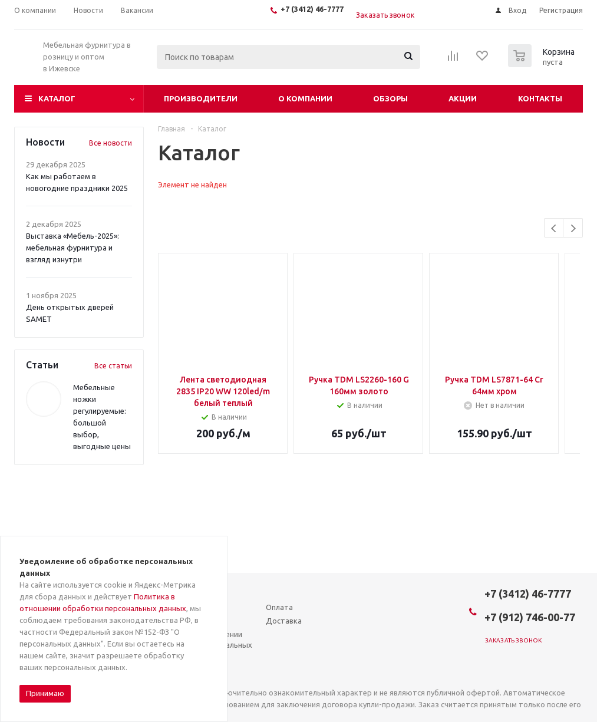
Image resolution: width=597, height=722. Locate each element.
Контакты (540, 98)
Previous (554, 228)
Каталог (56, 98)
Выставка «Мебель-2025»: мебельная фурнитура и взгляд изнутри (72, 247)
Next (573, 228)
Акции (462, 98)
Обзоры (390, 98)
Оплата (279, 607)
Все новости (110, 143)
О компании (305, 98)
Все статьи (113, 366)
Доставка (284, 620)
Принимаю (45, 693)
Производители (201, 98)
